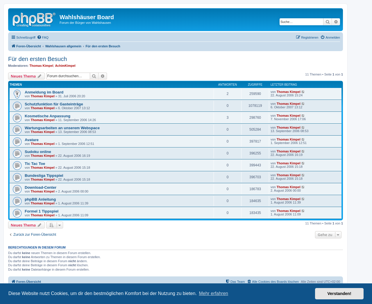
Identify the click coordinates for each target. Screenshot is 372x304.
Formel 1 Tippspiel (41, 211)
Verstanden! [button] (339, 293)
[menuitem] (43, 37)
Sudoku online (38, 152)
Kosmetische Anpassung (47, 116)
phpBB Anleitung (40, 199)
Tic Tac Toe (35, 163)
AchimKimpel (65, 65)
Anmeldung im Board (44, 92)
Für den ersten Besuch (37, 59)
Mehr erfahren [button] (213, 293)
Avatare (32, 140)
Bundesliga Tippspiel (44, 175)
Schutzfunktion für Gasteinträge (54, 104)
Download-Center (40, 187)
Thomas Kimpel (41, 65)
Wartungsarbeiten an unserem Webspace (62, 128)
